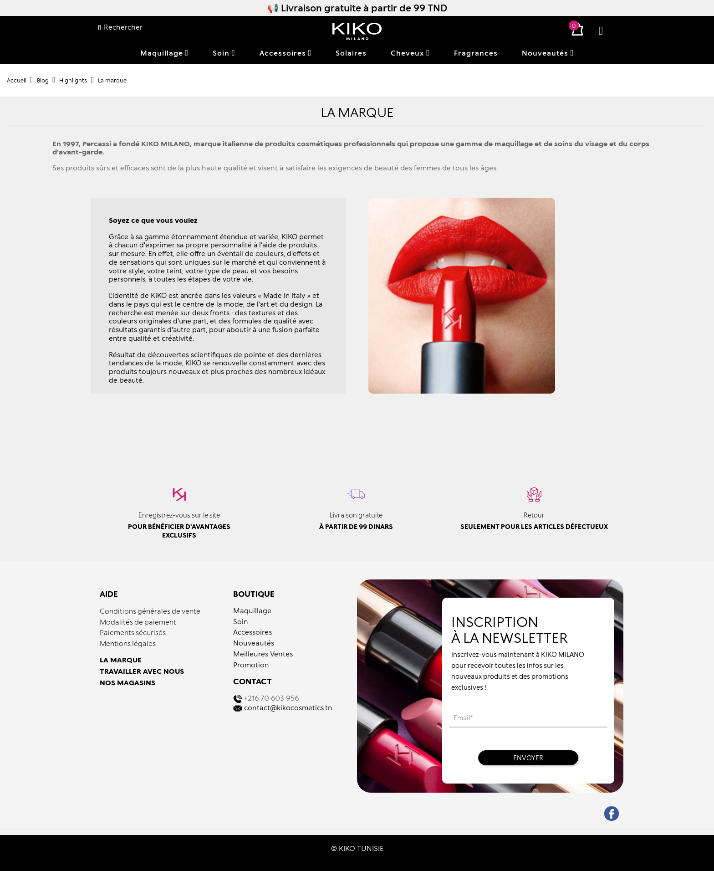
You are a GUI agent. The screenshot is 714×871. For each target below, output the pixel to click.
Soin (240, 621)
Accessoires (252, 632)
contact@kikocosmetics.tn (288, 707)
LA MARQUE (121, 660)
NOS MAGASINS (127, 682)
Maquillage (252, 610)
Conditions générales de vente (150, 611)
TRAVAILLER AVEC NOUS (142, 671)
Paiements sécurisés (133, 632)
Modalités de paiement (138, 622)
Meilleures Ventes (263, 654)
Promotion (251, 665)
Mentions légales (128, 643)
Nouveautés (253, 643)
